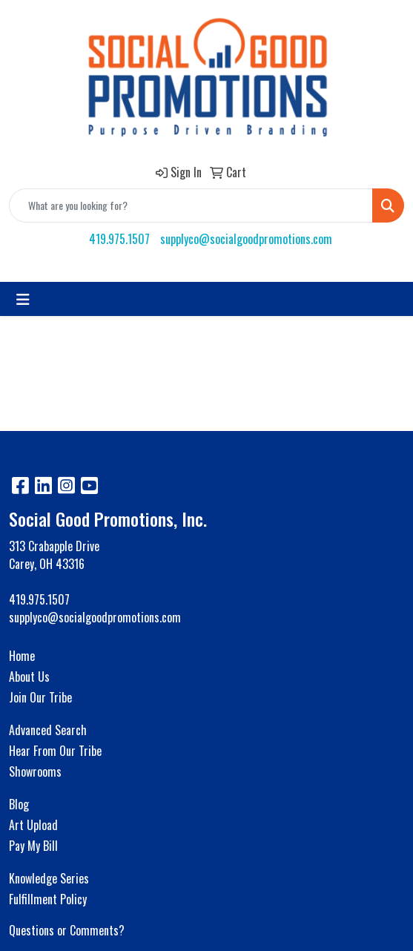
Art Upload (33, 825)
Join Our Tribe (40, 697)
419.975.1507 (119, 239)
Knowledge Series (49, 878)
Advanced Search (48, 730)
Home (22, 656)
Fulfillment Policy (48, 899)
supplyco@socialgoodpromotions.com (246, 239)
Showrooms (35, 771)
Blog (19, 804)
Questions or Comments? (67, 930)
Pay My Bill (33, 846)
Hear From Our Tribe (55, 751)
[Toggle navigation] (23, 299)
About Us (29, 676)
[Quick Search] (191, 205)
